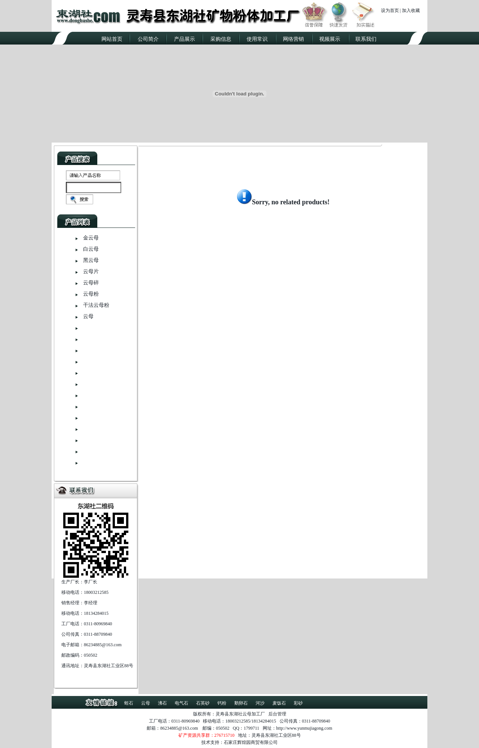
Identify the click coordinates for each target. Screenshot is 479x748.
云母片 (91, 271)
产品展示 (184, 39)
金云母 (91, 238)
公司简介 (148, 39)
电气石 (181, 703)
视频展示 (329, 39)
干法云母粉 (96, 305)
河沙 (260, 703)
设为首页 (390, 10)
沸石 (162, 703)
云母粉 (91, 294)
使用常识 (257, 39)
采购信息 (220, 39)
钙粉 (221, 703)
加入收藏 (411, 10)
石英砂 (203, 703)
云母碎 (91, 283)
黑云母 (91, 260)
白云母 (91, 249)
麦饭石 (279, 703)
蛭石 (128, 703)
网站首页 (111, 39)
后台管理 (277, 714)
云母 (88, 316)
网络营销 (293, 39)
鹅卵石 (241, 703)
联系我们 (366, 39)
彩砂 (298, 703)
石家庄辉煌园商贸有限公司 (251, 742)
